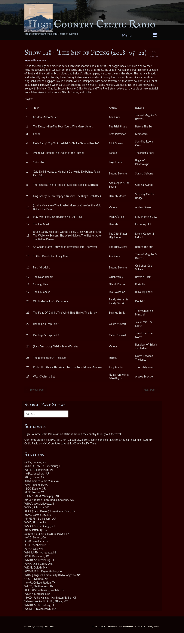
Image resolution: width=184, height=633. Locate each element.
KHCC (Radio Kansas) (36, 590)
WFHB (28, 469)
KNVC (28, 514)
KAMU (28, 582)
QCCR (28, 578)
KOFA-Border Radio (35, 481)
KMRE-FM (30, 518)
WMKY (28, 593)
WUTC (28, 586)
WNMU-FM (31, 552)
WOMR (28, 608)
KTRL (27, 545)
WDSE (28, 567)
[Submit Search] (27, 414)
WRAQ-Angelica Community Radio (44, 575)
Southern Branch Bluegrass (40, 533)
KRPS (27, 529)
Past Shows (42, 60)
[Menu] (139, 35)
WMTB (28, 560)
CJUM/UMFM (32, 496)
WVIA (27, 522)
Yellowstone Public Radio (38, 601)
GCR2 (27, 462)
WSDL (28, 507)
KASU (27, 473)
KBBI (27, 477)
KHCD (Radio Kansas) (37, 597)
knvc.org (115, 439)
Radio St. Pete (32, 466)
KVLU (27, 556)
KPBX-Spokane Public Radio (40, 499)
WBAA (28, 503)
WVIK (27, 563)
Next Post (149, 389)
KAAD (28, 537)
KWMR (28, 571)
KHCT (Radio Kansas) (36, 511)
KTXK (27, 541)
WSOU (28, 526)
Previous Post (36, 389)
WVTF (28, 484)
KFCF (27, 492)
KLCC (27, 488)
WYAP (28, 548)
